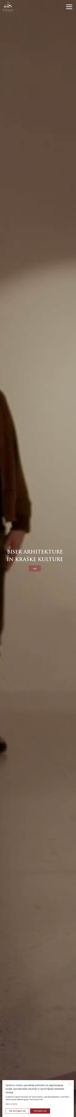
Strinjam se (40, 1110)
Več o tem (11, 1104)
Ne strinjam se (17, 1110)
